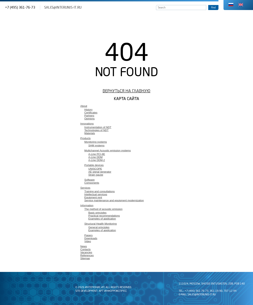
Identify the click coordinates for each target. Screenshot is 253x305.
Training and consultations (99, 191)
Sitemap (85, 258)
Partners (89, 115)
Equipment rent (93, 197)
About (83, 105)
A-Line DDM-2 (96, 160)
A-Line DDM (95, 157)
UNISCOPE (95, 168)
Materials (89, 133)
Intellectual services (95, 194)
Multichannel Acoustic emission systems (107, 150)
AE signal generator (99, 171)
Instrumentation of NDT (97, 127)
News (83, 246)
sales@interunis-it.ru (63, 7)
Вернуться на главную (126, 91)
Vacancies (86, 252)
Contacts (85, 249)
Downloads (90, 238)
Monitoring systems (95, 141)
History (88, 109)
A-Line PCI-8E (96, 154)
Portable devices (94, 165)
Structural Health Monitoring (100, 223)
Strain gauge (95, 174)
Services (85, 187)
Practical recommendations (104, 215)
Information (86, 205)
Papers (88, 235)
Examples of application (102, 218)
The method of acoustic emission (103, 209)
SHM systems (96, 145)
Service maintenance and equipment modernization (114, 200)
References (87, 255)
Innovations (87, 123)
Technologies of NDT (96, 130)
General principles (98, 227)
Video (87, 241)
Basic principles (97, 212)
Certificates (90, 112)
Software (89, 179)
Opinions (89, 118)
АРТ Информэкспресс (113, 291)
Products (85, 138)
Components (91, 182)
